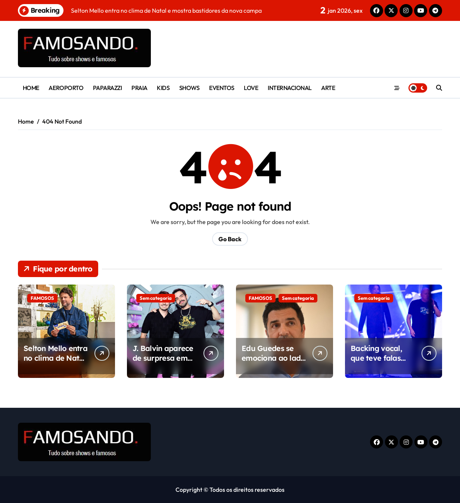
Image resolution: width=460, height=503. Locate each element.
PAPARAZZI (107, 87)
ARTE (328, 87)
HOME (31, 87)
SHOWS (189, 87)
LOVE (251, 87)
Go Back (230, 239)
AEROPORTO (66, 87)
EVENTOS (221, 87)
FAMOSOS (42, 298)
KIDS (163, 87)
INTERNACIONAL (290, 87)
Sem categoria (156, 298)
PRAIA (139, 87)
